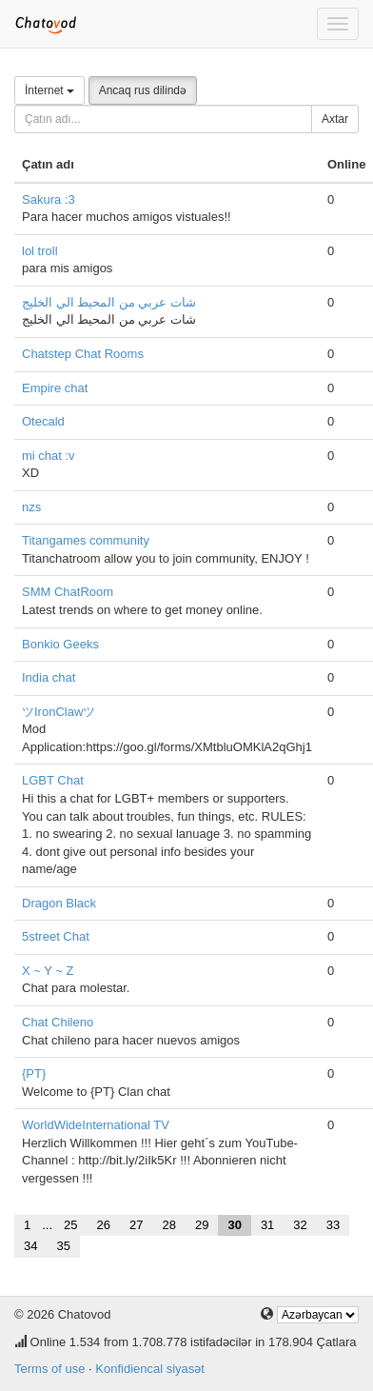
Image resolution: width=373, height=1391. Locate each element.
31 (267, 1225)
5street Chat (55, 936)
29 (201, 1225)
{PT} (34, 1073)
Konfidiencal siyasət (150, 1368)
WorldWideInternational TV (95, 1125)
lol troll (40, 251)
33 (333, 1225)
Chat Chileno (57, 1022)
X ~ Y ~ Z (47, 971)
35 (62, 1246)
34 (30, 1246)
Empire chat (55, 388)
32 (299, 1225)
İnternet (49, 90)
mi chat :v (48, 455)
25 (70, 1225)
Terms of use (49, 1368)
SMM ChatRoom (67, 592)
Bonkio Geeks (60, 644)
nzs (31, 507)
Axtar (335, 119)
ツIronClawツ (58, 712)
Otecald (43, 421)
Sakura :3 (48, 199)
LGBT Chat (53, 780)
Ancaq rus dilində (142, 90)
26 (103, 1225)
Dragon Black (59, 903)
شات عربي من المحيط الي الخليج (109, 302)
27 (136, 1225)
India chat (48, 677)
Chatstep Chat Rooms (83, 354)
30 (234, 1225)
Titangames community (85, 540)
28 (168, 1225)
